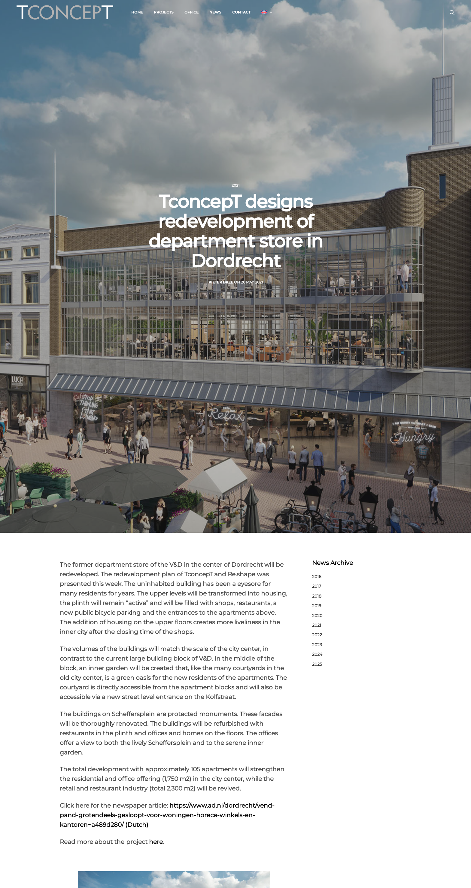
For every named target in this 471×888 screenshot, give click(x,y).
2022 (317, 635)
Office (191, 12)
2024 (317, 654)
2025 (317, 664)
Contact (241, 12)
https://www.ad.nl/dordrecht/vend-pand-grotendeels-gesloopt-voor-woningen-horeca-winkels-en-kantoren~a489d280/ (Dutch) (167, 815)
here (155, 841)
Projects (164, 12)
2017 (316, 586)
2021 (235, 185)
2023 (317, 644)
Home (137, 12)
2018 (316, 596)
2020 (317, 615)
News (215, 12)
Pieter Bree (220, 282)
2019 (316, 605)
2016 (316, 576)
